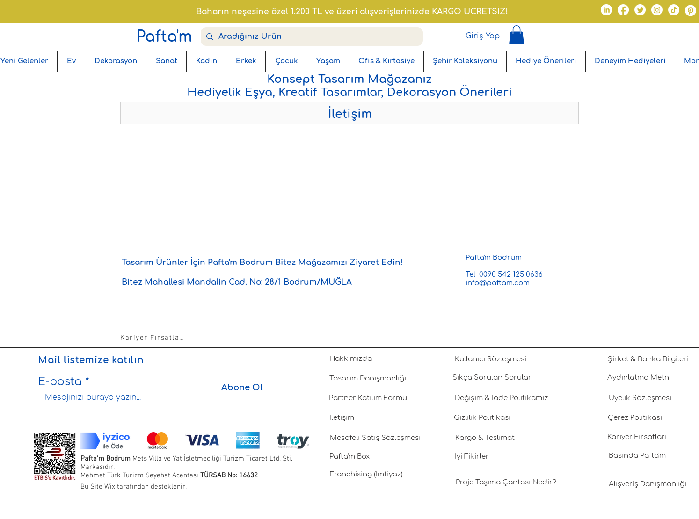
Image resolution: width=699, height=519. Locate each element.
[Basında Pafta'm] (637, 455)
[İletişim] (341, 418)
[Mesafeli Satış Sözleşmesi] (375, 438)
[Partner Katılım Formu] (367, 398)
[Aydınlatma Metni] (639, 377)
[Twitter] (640, 9)
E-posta (60, 381)
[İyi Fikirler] (472, 456)
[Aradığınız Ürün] (310, 36)
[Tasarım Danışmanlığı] (367, 378)
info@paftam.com (498, 283)
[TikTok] (673, 9)
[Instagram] (657, 9)
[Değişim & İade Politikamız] (501, 398)
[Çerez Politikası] (635, 418)
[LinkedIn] (606, 9)
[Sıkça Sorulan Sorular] (491, 377)
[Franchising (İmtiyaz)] (366, 474)
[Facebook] (623, 9)
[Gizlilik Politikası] (482, 418)
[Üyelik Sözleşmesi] (640, 398)
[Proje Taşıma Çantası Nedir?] (505, 482)
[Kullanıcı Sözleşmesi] (490, 359)
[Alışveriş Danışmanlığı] (647, 484)
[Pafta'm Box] (349, 456)
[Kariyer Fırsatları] (153, 338)
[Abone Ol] (238, 388)
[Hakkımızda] (350, 359)
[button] (516, 34)
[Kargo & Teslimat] (484, 438)
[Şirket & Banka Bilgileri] (648, 359)
